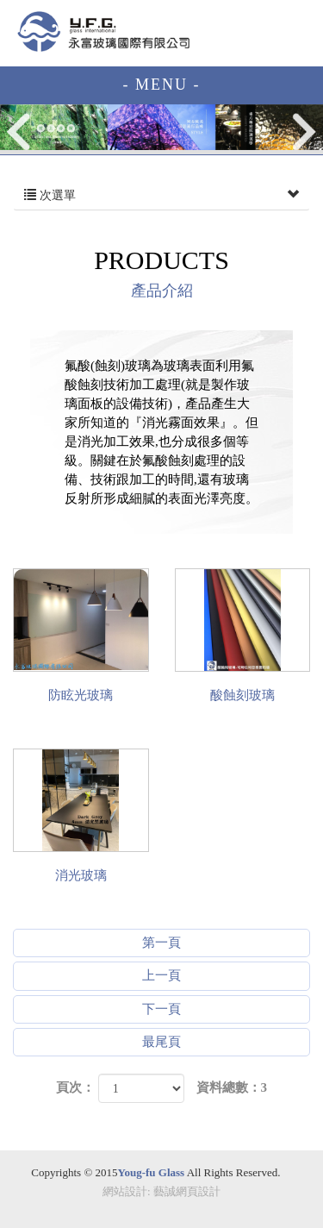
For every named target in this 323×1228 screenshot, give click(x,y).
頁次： (75, 1087)
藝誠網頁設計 (187, 1191)
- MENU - (162, 84)
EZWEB (103, 31)
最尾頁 (161, 1042)
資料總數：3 (232, 1087)
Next (304, 131)
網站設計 (124, 1191)
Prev (20, 131)
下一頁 (161, 1009)
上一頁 (161, 975)
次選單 (161, 195)
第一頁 (161, 942)
